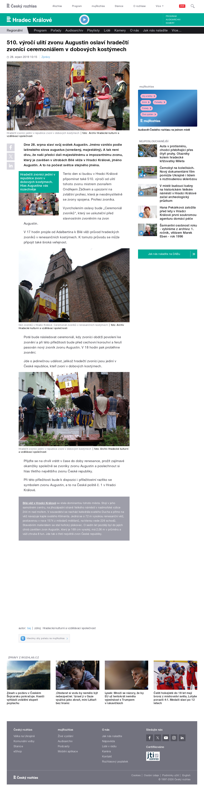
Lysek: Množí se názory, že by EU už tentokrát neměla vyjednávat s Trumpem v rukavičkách (124, 698)
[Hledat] (192, 6)
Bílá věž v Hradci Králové (39, 503)
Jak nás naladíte (155, 30)
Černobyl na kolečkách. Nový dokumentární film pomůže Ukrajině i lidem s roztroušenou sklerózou (178, 173)
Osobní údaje (151, 775)
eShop (18, 751)
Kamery (170, 23)
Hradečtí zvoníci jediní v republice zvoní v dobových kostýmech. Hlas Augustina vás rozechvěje (37, 182)
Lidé (107, 30)
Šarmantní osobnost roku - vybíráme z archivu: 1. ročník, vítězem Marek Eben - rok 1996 (178, 231)
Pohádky (159, 102)
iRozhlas (57, 6)
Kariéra (106, 751)
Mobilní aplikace (68, 751)
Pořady (56, 30)
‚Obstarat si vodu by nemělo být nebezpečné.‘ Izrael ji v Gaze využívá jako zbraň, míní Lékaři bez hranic (77, 698)
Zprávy (46, 57)
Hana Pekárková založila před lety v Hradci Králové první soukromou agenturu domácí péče (178, 213)
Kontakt (107, 756)
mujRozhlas (98, 6)
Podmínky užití (170, 775)
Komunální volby (24, 741)
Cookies (136, 775)
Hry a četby (148, 96)
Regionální (15, 30)
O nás (134, 30)
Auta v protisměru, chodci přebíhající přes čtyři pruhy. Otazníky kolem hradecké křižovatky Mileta (176, 153)
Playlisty (93, 30)
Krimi (145, 102)
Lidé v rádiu (109, 746)
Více (176, 30)
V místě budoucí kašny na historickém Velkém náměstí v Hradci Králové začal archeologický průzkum (178, 193)
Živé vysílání (149, 114)
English (186, 775)
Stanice (119, 6)
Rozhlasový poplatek (115, 761)
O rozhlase (139, 6)
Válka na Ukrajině (24, 736)
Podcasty (64, 746)
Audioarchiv (173, 19)
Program (77, 6)
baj (29, 628)
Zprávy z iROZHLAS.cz (23, 657)
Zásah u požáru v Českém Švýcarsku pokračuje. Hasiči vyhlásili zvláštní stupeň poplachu (25, 698)
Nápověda (108, 741)
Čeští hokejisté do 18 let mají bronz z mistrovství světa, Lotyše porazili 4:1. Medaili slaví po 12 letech (175, 698)
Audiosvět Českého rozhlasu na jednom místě (164, 129)
